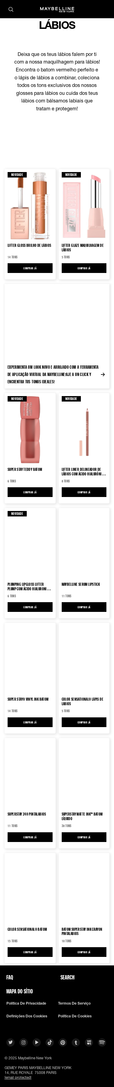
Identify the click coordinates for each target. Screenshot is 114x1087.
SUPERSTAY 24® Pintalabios (27, 814)
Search (67, 977)
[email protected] (18, 1077)
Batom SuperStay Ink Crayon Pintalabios (82, 931)
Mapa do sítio (19, 991)
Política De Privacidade (26, 1003)
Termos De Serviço (74, 1003)
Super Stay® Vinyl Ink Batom (28, 699)
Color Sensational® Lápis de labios (83, 701)
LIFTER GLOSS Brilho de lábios (29, 245)
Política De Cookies (75, 1016)
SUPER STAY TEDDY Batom (25, 469)
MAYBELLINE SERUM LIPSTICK (81, 584)
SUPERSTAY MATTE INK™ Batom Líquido (82, 816)
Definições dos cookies (26, 1016)
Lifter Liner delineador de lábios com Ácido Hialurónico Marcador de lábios (83, 471)
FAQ (9, 977)
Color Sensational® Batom (27, 929)
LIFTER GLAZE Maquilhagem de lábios (83, 247)
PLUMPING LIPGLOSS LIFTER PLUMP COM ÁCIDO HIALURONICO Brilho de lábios (29, 586)
